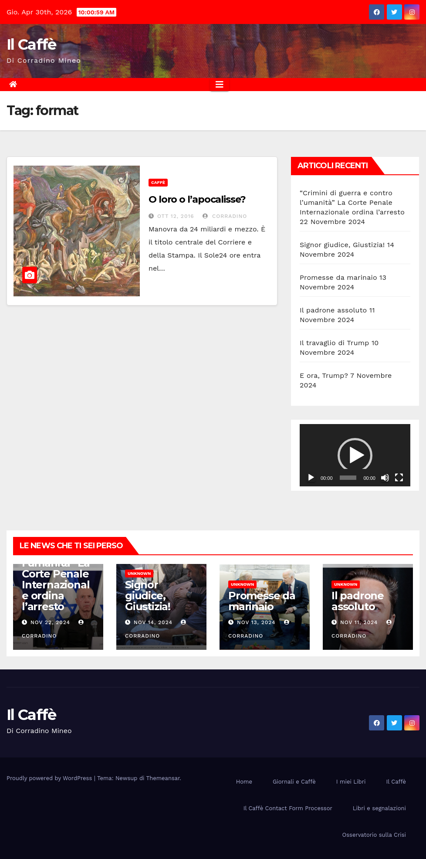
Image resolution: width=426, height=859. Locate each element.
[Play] (311, 477)
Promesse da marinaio (338, 277)
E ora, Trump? (324, 375)
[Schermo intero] (399, 477)
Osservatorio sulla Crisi (374, 835)
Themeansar (163, 778)
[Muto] (385, 477)
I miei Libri (351, 781)
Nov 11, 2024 (359, 622)
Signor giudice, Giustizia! (342, 245)
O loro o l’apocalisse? (197, 199)
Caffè (158, 182)
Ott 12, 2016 (175, 216)
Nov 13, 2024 (256, 622)
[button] (355, 455)
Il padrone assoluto (333, 310)
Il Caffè (31, 44)
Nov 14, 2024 (153, 622)
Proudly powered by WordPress (50, 778)
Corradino (225, 216)
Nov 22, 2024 (50, 622)
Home (244, 781)
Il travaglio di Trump (334, 343)
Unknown (139, 573)
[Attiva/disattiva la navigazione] (219, 84)
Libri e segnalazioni (379, 808)
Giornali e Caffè (294, 781)
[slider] (348, 477)
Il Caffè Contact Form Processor (287, 808)
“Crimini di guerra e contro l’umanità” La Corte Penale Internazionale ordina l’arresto (352, 202)
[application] (355, 455)
